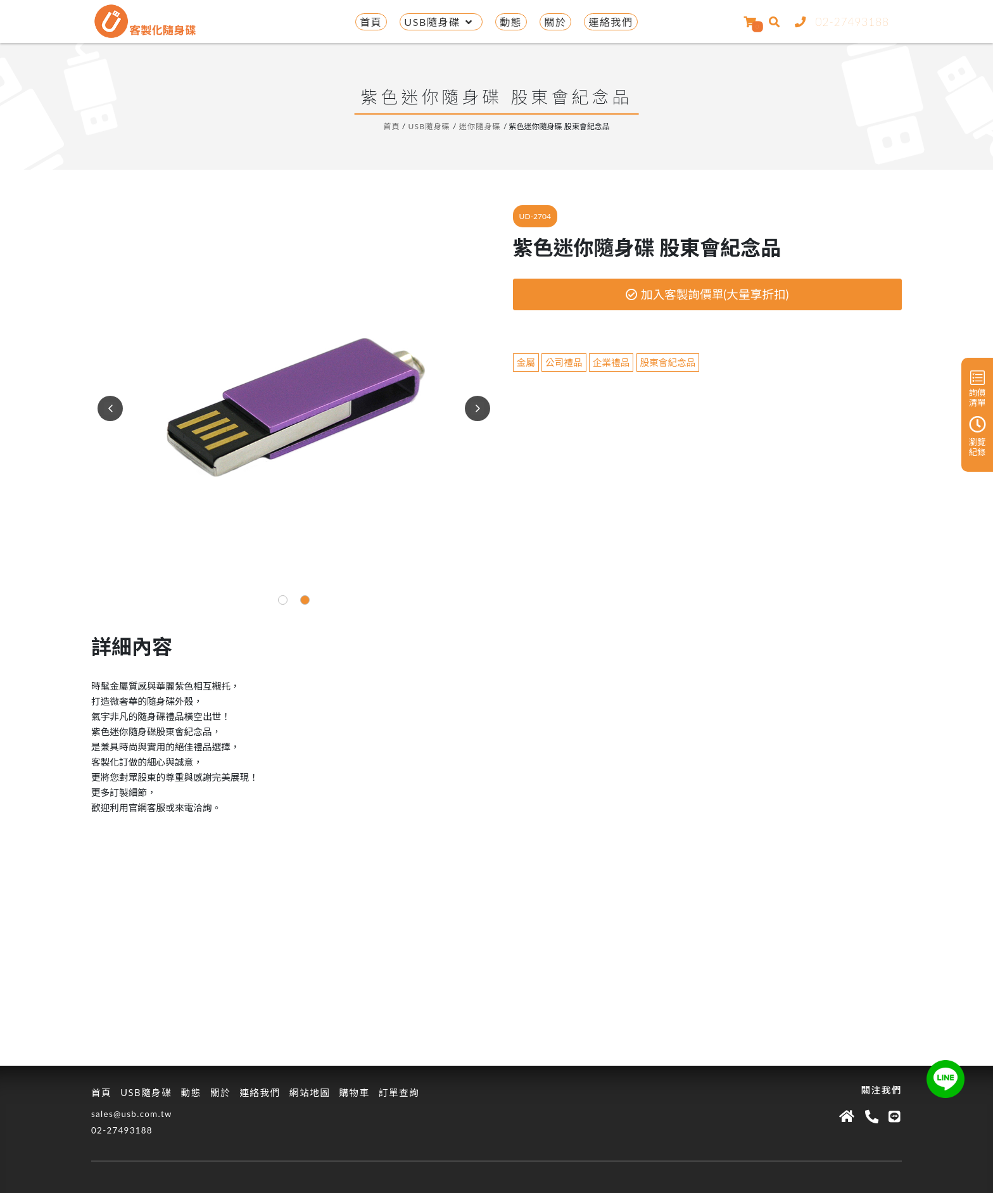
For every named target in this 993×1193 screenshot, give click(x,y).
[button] (283, 600)
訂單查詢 (399, 1092)
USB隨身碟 (441, 21)
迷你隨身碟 (480, 126)
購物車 (354, 1092)
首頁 (371, 22)
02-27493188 (839, 21)
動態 (511, 22)
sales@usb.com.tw (131, 1114)
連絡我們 (610, 22)
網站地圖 (310, 1092)
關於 (555, 22)
